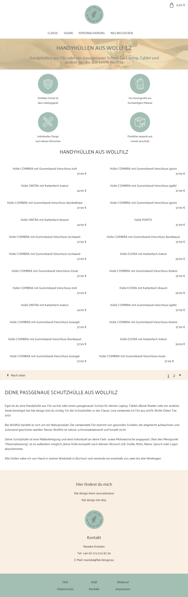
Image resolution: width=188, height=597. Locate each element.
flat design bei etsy (94, 499)
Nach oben (18, 375)
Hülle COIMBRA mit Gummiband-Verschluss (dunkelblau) (44, 202)
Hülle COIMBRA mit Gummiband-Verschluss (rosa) (45, 270)
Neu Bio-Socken (122, 32)
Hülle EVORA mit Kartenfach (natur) (143, 253)
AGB (94, 582)
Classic (53, 32)
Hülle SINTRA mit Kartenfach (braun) (45, 219)
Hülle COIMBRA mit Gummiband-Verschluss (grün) (143, 168)
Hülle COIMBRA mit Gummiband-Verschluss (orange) (45, 321)
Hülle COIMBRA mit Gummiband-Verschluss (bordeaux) (143, 236)
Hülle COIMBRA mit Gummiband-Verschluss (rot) (45, 168)
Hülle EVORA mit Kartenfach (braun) (143, 287)
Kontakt (94, 588)
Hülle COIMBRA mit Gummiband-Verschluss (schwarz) (44, 236)
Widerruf (123, 582)
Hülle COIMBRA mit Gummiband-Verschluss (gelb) (143, 185)
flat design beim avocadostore (94, 493)
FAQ (65, 582)
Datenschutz (65, 588)
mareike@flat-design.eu (98, 559)
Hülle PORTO (143, 219)
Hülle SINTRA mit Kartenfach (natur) (44, 185)
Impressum (123, 588)
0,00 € (180, 4)
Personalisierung (92, 32)
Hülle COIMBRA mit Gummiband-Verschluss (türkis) (143, 270)
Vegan (68, 32)
